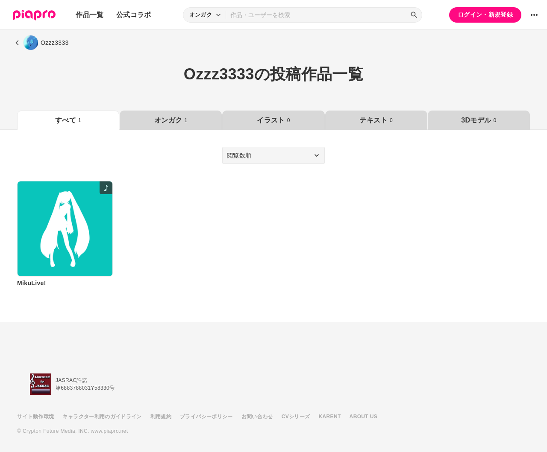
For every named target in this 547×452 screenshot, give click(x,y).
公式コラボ (133, 14)
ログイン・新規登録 (485, 14)
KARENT (330, 417)
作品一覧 (89, 14)
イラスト (273, 120)
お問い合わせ (257, 417)
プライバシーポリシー (206, 417)
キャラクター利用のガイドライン (101, 417)
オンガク (170, 120)
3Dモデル (478, 120)
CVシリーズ (296, 417)
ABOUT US (363, 417)
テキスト (375, 120)
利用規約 (160, 417)
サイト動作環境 (35, 417)
